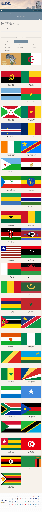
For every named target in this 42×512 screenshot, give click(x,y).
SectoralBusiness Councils (34, 48)
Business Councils (22, 16)
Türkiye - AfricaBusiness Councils (21, 41)
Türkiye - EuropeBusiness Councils (7, 48)
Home (18, 16)
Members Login (38, 10)
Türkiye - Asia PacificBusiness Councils (21, 45)
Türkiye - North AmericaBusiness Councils (7, 45)
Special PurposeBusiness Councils (7, 51)
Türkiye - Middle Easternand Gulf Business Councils (21, 48)
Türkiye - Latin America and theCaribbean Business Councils (34, 41)
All (7, 41)
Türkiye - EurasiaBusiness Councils (34, 45)
